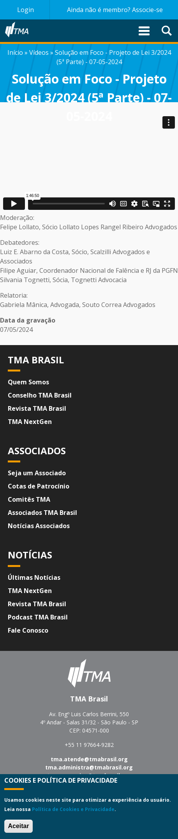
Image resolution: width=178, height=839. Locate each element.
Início (15, 52)
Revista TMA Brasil (37, 408)
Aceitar (18, 826)
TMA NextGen (30, 421)
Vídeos (39, 52)
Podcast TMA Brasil (38, 617)
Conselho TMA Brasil (40, 395)
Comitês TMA (29, 499)
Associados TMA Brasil (42, 512)
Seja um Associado (37, 473)
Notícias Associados (39, 526)
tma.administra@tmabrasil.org (89, 767)
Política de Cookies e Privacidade (73, 809)
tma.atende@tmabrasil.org (89, 759)
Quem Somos (28, 382)
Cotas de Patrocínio (38, 486)
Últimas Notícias (34, 577)
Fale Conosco (28, 630)
